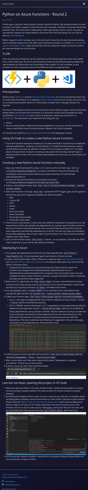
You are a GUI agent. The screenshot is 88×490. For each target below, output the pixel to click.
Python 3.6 (19, 97)
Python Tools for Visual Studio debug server (40, 396)
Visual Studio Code (21, 115)
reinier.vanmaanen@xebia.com (14, 471)
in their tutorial (46, 99)
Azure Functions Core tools (43, 97)
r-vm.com (8, 4)
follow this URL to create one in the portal (28, 259)
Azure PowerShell (44, 133)
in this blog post (17, 35)
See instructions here (71, 256)
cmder (42, 168)
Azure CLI (30, 133)
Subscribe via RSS (9, 483)
